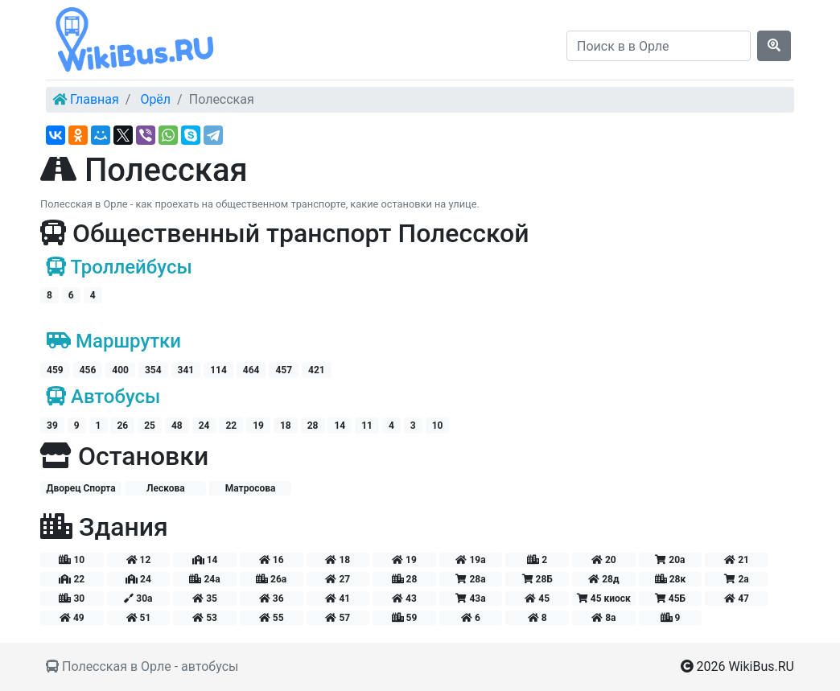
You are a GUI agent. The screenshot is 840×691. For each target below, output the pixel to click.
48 (177, 425)
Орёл (155, 99)
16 (271, 560)
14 (339, 425)
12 (138, 560)
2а (736, 579)
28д (603, 579)
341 (186, 370)
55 (271, 617)
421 (316, 370)
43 (404, 598)
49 (72, 617)
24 (204, 425)
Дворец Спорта (80, 488)
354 (153, 370)
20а (670, 560)
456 (88, 370)
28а (470, 579)
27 (337, 579)
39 (52, 425)
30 (71, 598)
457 (283, 370)
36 (271, 598)
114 (218, 370)
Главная (94, 99)
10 (437, 425)
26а (271, 579)
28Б (537, 579)
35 (204, 598)
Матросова (250, 488)
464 (251, 370)
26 (122, 425)
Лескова (165, 488)
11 (367, 425)
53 (204, 617)
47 (736, 598)
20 (603, 560)
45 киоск (604, 598)
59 (405, 617)
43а (470, 598)
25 (149, 425)
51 (138, 617)
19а (470, 560)
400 (120, 370)
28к (670, 579)
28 (313, 425)
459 (55, 370)
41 (337, 598)
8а (603, 617)
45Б (670, 598)
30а (138, 598)
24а (204, 579)
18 (285, 425)
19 (258, 425)
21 (736, 560)
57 (337, 617)
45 (537, 598)
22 (231, 425)
